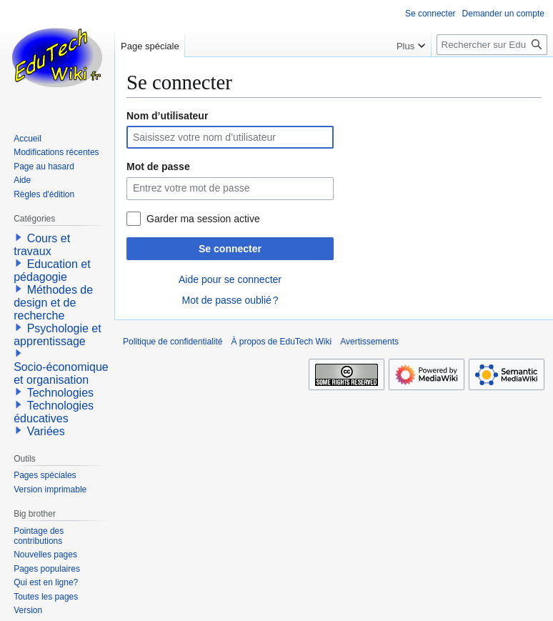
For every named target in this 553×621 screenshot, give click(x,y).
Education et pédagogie (52, 270)
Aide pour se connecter (230, 279)
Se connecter (230, 248)
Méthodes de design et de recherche (53, 303)
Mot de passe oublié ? (229, 300)
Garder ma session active (203, 218)
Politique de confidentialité (172, 342)
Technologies (60, 393)
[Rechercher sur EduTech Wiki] (492, 44)
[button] (19, 237)
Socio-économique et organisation (61, 373)
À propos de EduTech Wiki (281, 342)
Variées (46, 431)
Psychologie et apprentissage (57, 334)
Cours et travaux (42, 244)
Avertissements (369, 342)
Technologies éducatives (54, 411)
